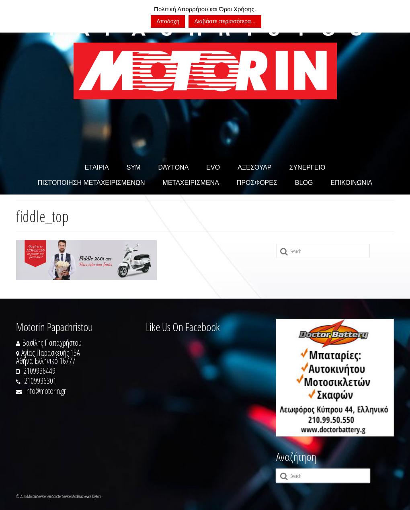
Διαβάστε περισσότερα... (224, 21)
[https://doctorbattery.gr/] (335, 377)
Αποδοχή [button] (167, 21)
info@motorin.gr (41, 390)
